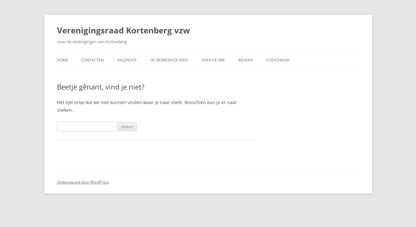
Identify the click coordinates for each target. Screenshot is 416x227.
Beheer (245, 60)
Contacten (92, 60)
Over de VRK (213, 60)
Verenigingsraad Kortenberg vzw (123, 30)
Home (62, 60)
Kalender (126, 60)
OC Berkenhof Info (169, 60)
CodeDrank (277, 60)
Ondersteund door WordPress (83, 182)
